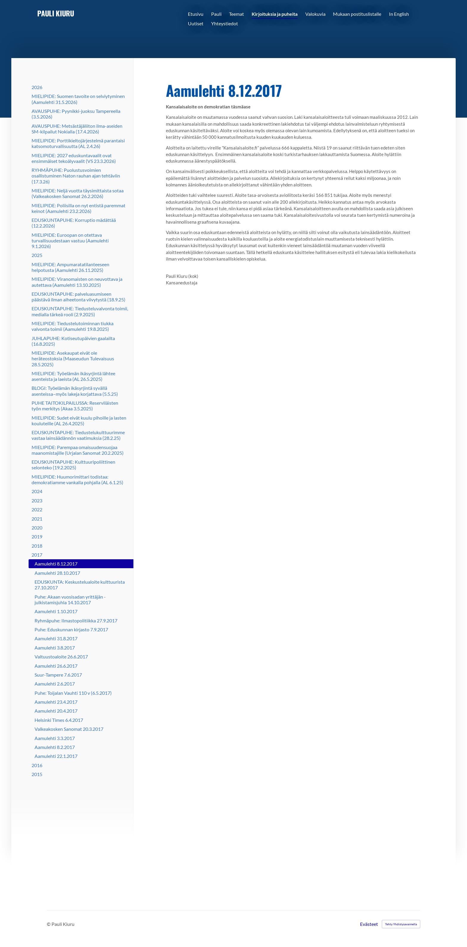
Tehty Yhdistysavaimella (401, 924)
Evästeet (369, 924)
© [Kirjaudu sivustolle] (49, 924)
